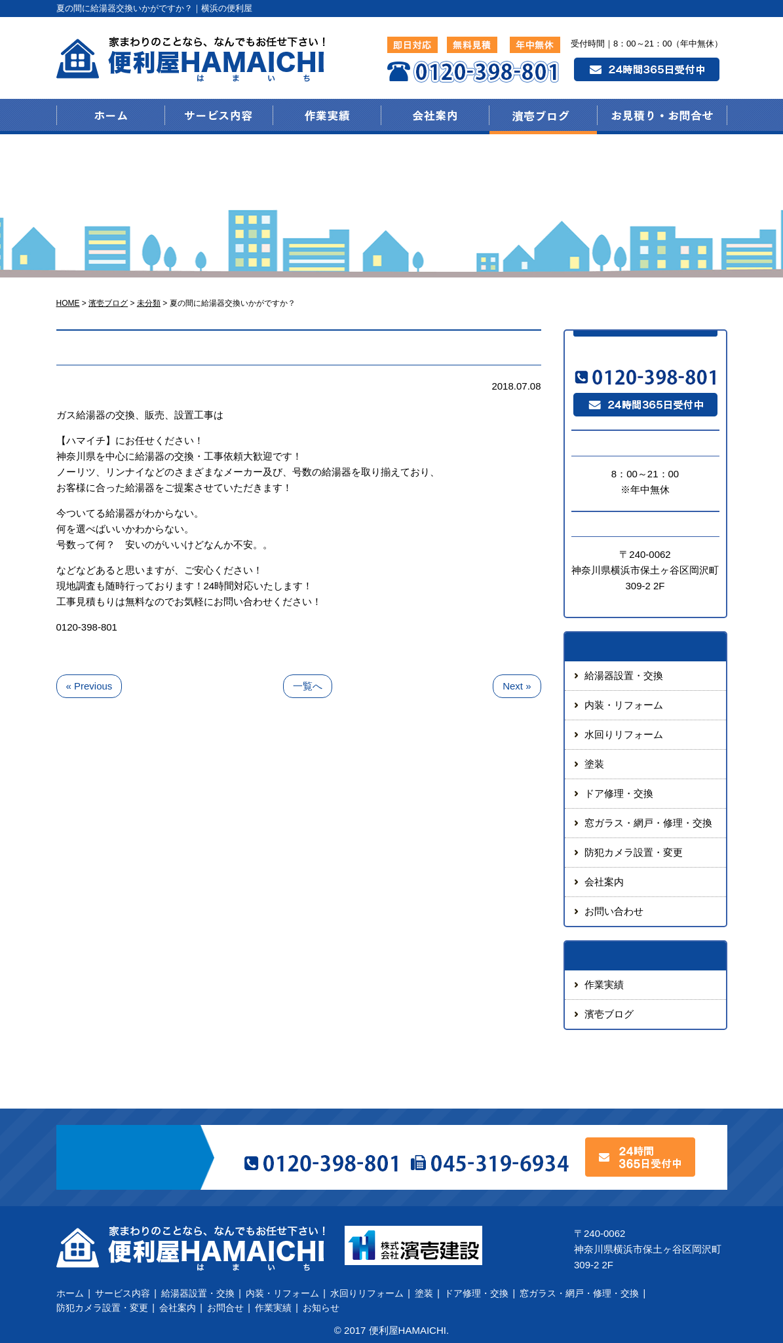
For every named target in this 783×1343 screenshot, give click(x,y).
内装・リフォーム (623, 704)
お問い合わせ (613, 911)
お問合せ (225, 1307)
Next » (517, 685)
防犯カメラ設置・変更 (633, 852)
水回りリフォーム (623, 734)
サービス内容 (122, 1293)
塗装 (594, 763)
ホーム (70, 1293)
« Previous (89, 685)
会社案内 (604, 881)
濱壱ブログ (609, 1014)
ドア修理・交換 (618, 793)
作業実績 (604, 984)
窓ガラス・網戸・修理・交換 (648, 822)
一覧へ (307, 685)
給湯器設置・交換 (623, 675)
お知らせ (321, 1307)
